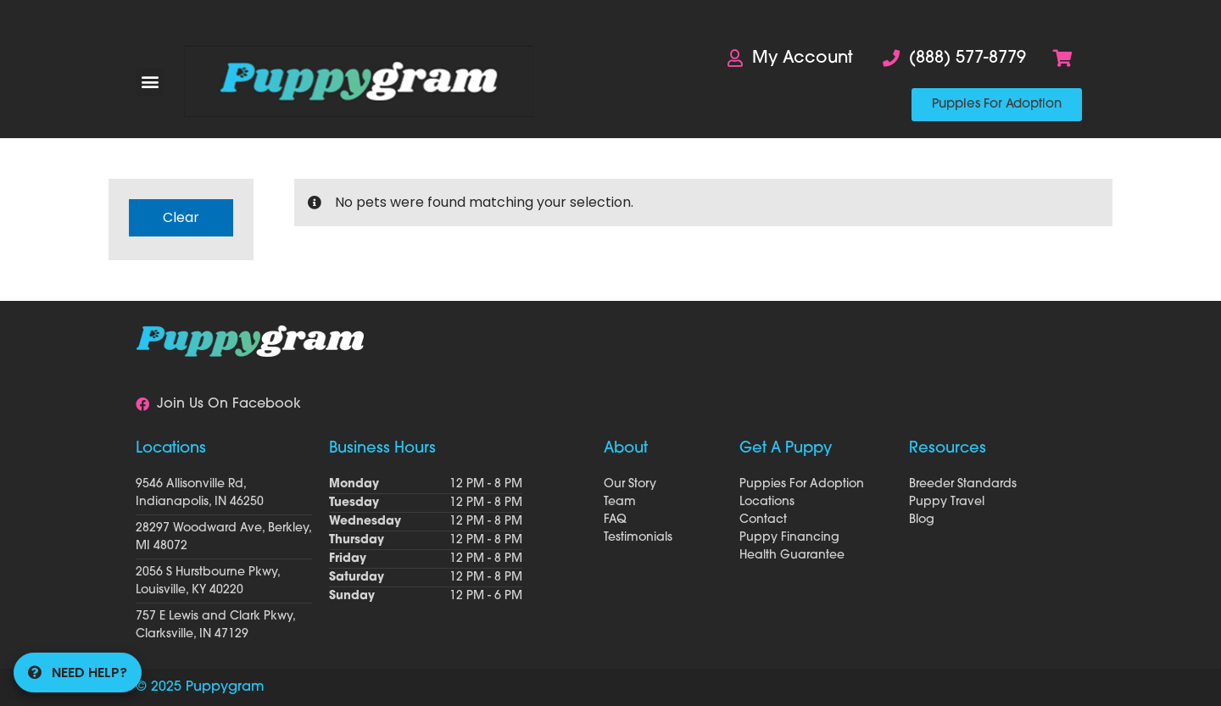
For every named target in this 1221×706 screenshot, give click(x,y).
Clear (181, 217)
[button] (150, 82)
